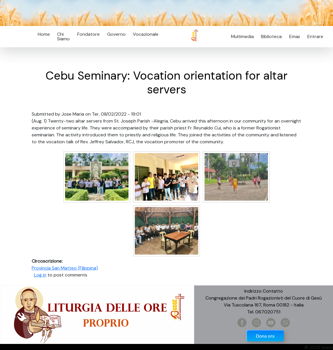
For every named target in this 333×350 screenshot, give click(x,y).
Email (292, 36)
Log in (40, 275)
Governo (116, 34)
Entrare (315, 36)
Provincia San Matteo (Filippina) (65, 268)
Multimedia (242, 36)
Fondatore (88, 34)
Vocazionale (145, 34)
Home (44, 34)
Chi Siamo (63, 36)
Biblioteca (271, 36)
